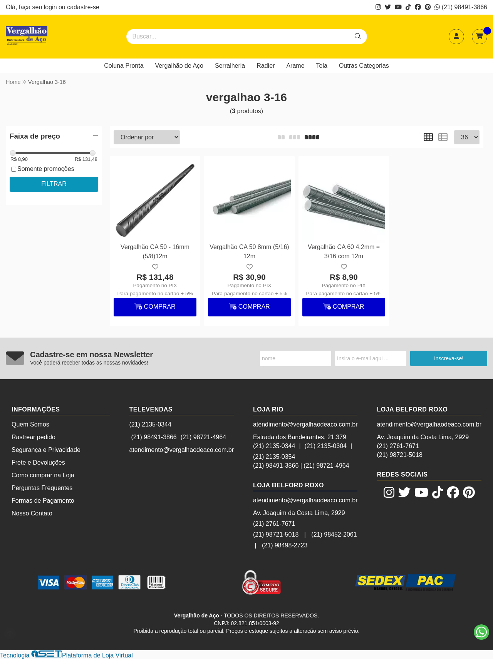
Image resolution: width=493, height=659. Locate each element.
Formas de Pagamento (43, 500)
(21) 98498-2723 (284, 545)
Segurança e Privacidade (46, 450)
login (51, 7)
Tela (321, 65)
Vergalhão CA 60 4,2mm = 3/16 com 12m (344, 251)
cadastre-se (83, 7)
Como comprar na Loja (43, 475)
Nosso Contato (32, 513)
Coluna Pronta (123, 65)
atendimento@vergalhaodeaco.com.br (181, 450)
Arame (295, 65)
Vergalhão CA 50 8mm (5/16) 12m (249, 251)
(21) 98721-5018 (275, 534)
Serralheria (230, 65)
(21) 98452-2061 (334, 534)
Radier (266, 65)
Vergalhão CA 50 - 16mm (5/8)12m (155, 251)
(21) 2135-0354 (274, 456)
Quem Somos (30, 424)
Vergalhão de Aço (179, 65)
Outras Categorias (364, 65)
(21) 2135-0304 (326, 446)
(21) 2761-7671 (274, 523)
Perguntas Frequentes (42, 488)
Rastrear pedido (33, 437)
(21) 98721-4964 (203, 437)
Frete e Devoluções (38, 462)
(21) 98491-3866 (460, 7)
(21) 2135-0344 (150, 424)
